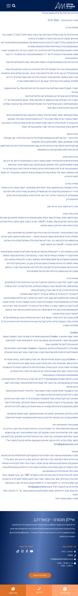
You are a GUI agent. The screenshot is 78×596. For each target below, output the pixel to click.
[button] (14, 6)
